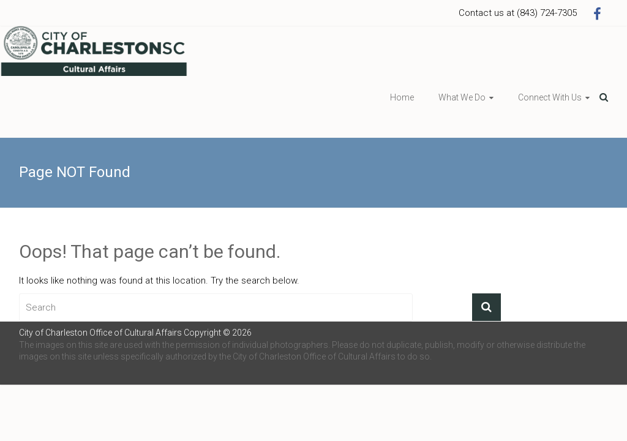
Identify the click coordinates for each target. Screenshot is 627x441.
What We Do (462, 97)
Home (402, 97)
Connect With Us (550, 97)
